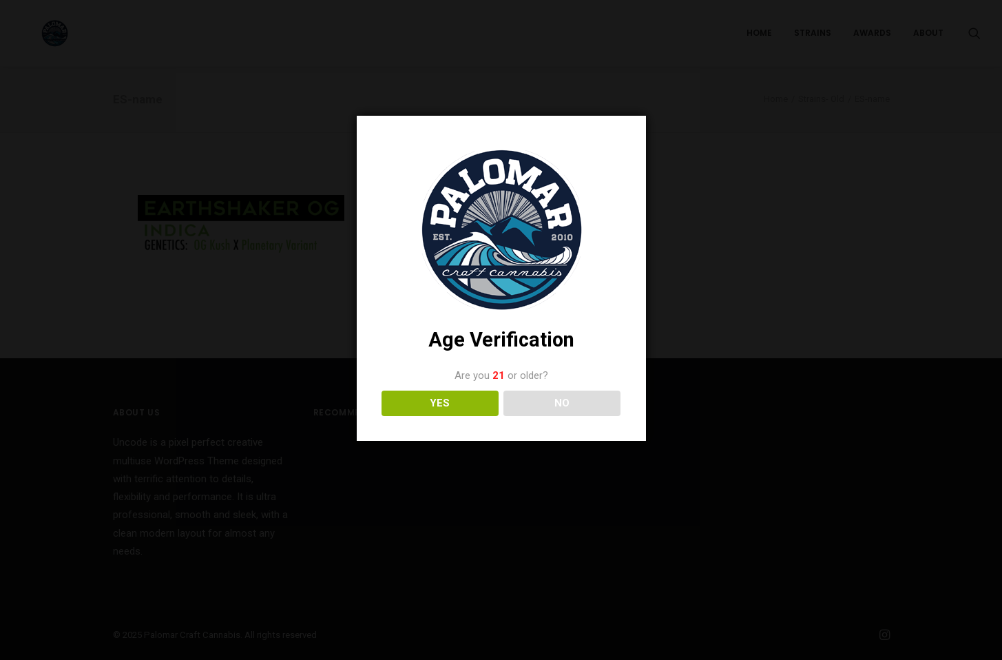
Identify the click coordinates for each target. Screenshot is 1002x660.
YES (440, 403)
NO (562, 403)
